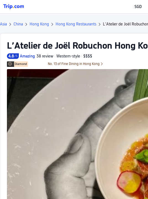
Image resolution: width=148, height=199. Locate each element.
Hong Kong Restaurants (76, 24)
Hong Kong (39, 24)
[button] (134, 6)
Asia (3, 24)
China (18, 24)
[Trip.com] (13, 6)
